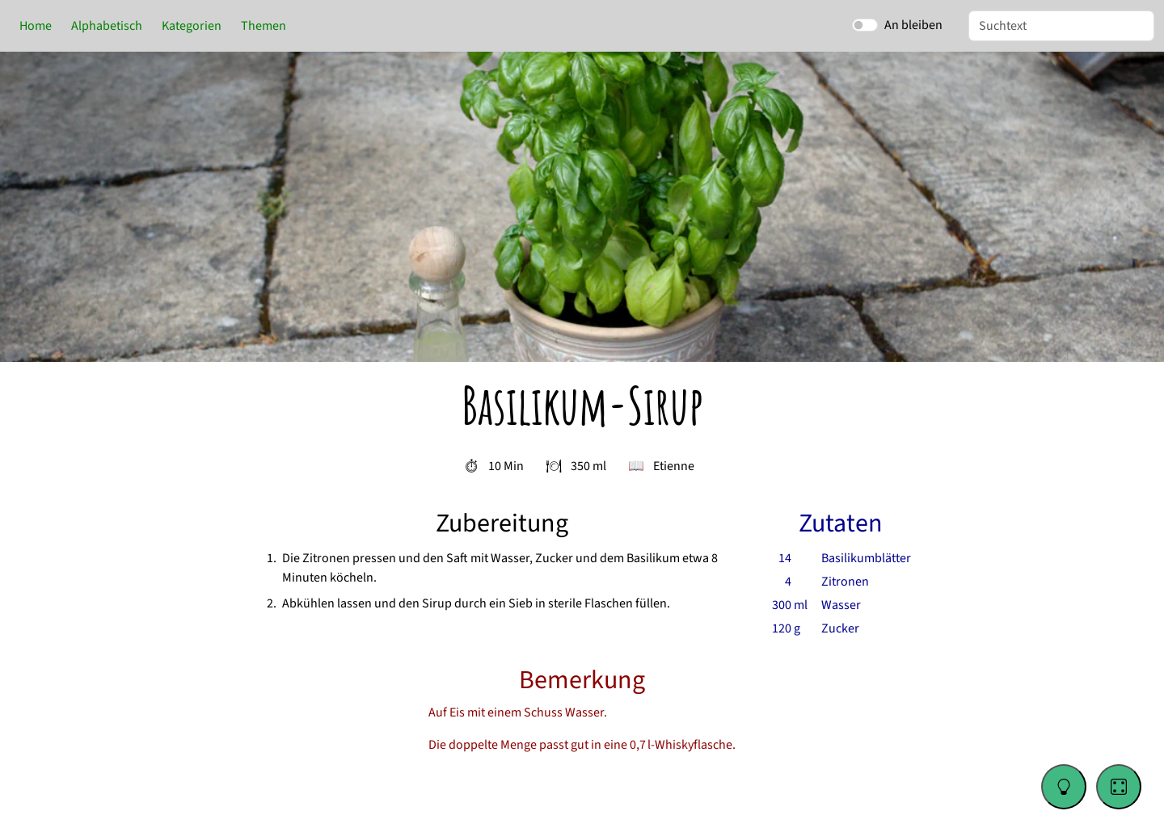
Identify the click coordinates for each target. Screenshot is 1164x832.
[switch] (865, 25)
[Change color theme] (1063, 786)
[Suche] (1061, 26)
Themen (263, 26)
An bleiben (913, 25)
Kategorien (191, 26)
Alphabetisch (106, 26)
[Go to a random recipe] (1118, 786)
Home (35, 26)
